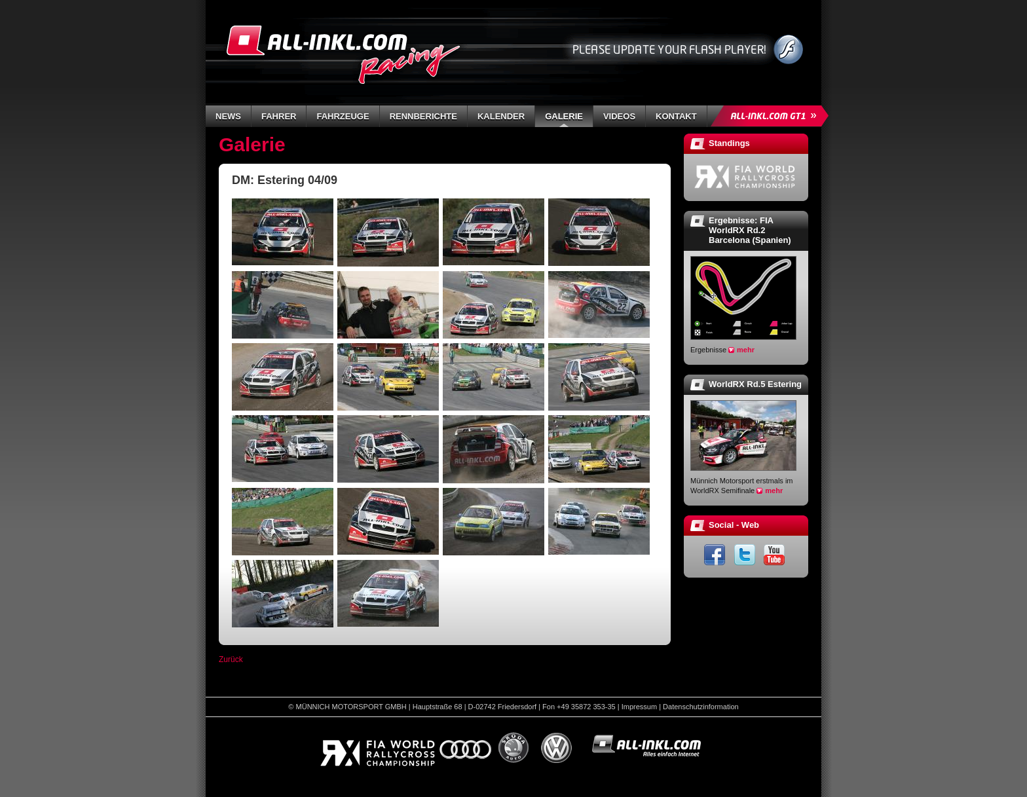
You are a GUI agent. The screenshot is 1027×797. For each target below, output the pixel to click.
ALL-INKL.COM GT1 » (773, 115)
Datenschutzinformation (701, 707)
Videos (619, 116)
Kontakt (676, 116)
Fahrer (278, 116)
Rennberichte (423, 116)
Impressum (639, 707)
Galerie (564, 116)
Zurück (231, 659)
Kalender (501, 116)
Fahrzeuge (342, 116)
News (228, 116)
